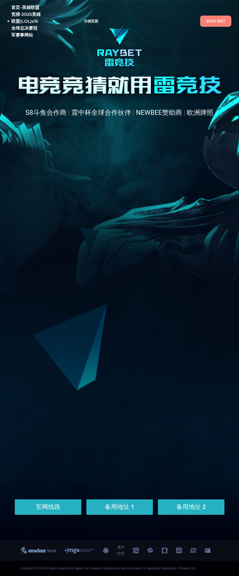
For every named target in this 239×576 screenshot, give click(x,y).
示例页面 (91, 21)
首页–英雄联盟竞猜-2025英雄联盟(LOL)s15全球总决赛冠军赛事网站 (26, 21)
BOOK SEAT (215, 21)
